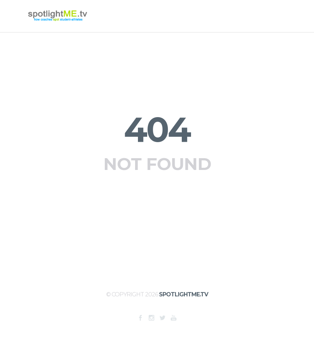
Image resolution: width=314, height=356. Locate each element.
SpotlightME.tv (183, 294)
